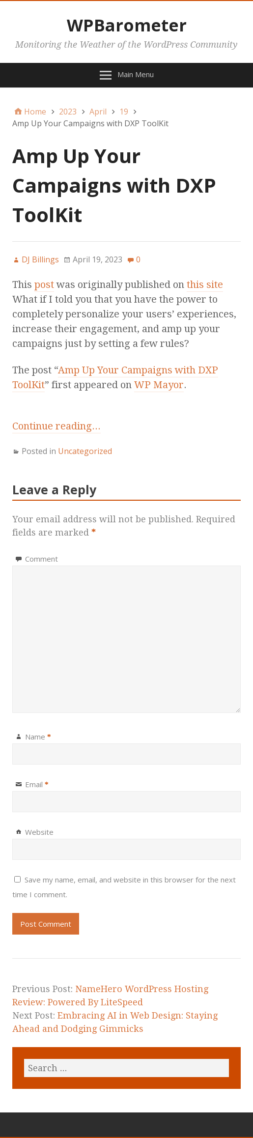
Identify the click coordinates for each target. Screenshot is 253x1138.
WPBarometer (127, 25)
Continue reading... (56, 426)
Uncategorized (85, 451)
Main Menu (135, 74)
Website (39, 832)
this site (205, 284)
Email (37, 784)
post (44, 284)
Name (38, 736)
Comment (41, 559)
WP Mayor (159, 385)
